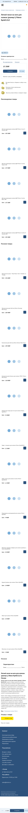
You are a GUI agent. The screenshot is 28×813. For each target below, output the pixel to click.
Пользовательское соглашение (8, 793)
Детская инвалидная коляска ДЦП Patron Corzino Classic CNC (13, 164)
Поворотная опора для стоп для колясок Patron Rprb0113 (13, 411)
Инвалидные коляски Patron (11, 711)
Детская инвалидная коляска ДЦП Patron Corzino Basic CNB (13, 199)
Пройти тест (5, 780)
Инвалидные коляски (7, 739)
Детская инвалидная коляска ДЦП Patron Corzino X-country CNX (14, 233)
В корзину (10, 71)
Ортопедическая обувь (8, 735)
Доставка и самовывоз (8, 764)
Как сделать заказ (6, 754)
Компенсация (5, 756)
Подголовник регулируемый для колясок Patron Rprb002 (13, 514)
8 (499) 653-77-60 (22, 1)
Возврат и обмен (6, 752)
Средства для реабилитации (9, 737)
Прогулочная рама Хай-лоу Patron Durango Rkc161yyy (12, 309)
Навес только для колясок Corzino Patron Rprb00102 (11, 479)
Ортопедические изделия (9, 741)
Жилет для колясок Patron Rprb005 (10, 615)
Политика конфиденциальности (8, 791)
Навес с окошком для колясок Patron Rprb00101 (13, 445)
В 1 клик (22, 71)
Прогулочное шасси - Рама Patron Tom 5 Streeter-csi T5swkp (14, 274)
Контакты (4, 758)
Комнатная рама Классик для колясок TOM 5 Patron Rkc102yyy (14, 377)
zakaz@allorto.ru (6, 782)
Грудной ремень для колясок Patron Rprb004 (12, 582)
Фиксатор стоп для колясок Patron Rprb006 (12, 649)
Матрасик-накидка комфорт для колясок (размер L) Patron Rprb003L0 (14, 548)
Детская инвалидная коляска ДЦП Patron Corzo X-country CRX (13, 129)
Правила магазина (7, 760)
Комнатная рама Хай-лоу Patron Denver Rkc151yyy (14, 342)
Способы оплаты (6, 762)
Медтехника (5, 743)
